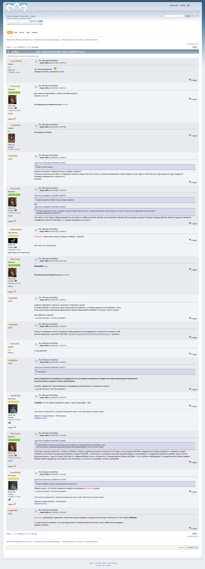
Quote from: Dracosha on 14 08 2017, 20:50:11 (50, 163)
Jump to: (181, 547)
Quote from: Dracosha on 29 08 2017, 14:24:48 (50, 479)
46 (29, 47)
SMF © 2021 (102, 563)
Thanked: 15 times (14, 110)
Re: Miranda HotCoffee (48, 61)
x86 (46, 96)
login (26, 16)
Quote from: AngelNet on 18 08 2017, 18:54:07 (50, 195)
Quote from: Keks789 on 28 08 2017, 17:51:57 (50, 367)
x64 (43, 96)
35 (25, 47)
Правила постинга (40, 418)
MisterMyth (16, 229)
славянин (16, 125)
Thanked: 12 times (14, 249)
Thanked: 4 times (14, 149)
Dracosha (79, 40)
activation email (25, 18)
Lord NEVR (16, 61)
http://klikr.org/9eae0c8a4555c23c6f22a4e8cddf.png (88, 334)
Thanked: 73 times (14, 420)
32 (18, 47)
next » (196, 44)
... (14, 47)
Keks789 (65, 104)
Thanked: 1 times (14, 72)
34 (23, 47)
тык (46, 266)
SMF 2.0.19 (93, 563)
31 (15, 47)
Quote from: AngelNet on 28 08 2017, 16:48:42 (50, 441)
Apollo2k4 (16, 395)
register (33, 16)
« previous (190, 44)
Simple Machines (112, 563)
